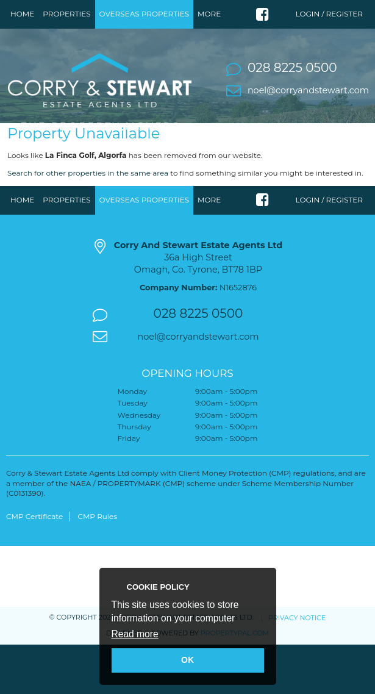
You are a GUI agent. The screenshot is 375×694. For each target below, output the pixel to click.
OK (187, 660)
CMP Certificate (34, 547)
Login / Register (329, 13)
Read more (135, 634)
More (209, 13)
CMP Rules (97, 547)
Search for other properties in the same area (87, 204)
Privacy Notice (297, 649)
